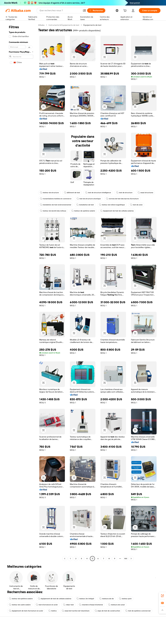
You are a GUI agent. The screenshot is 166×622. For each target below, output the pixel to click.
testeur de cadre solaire (20, 605)
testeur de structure (49, 192)
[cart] (125, 11)
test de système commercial (138, 611)
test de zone (136, 205)
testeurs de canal (116, 605)
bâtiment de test (72, 192)
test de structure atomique (89, 199)
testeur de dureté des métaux (53, 211)
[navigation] (21, 292)
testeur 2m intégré (85, 599)
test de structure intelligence (98, 192)
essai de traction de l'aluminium (76, 611)
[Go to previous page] (64, 558)
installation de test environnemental (55, 205)
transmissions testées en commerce (55, 199)
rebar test (68, 605)
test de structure (124, 192)
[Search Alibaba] (60, 10)
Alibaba (41, 25)
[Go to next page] (131, 558)
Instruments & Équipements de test (64, 25)
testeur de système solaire (83, 211)
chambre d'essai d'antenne (91, 605)
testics (52, 611)
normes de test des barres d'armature (122, 199)
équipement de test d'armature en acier (26, 611)
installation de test (85, 205)
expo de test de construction (107, 611)
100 (125, 559)
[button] (84, 10)
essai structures (145, 192)
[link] (162, 595)
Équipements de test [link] (92, 25)
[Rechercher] (96, 10)
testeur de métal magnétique (112, 205)
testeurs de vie (106, 599)
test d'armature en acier (47, 605)
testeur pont (125, 599)
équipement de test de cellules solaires (117, 211)
